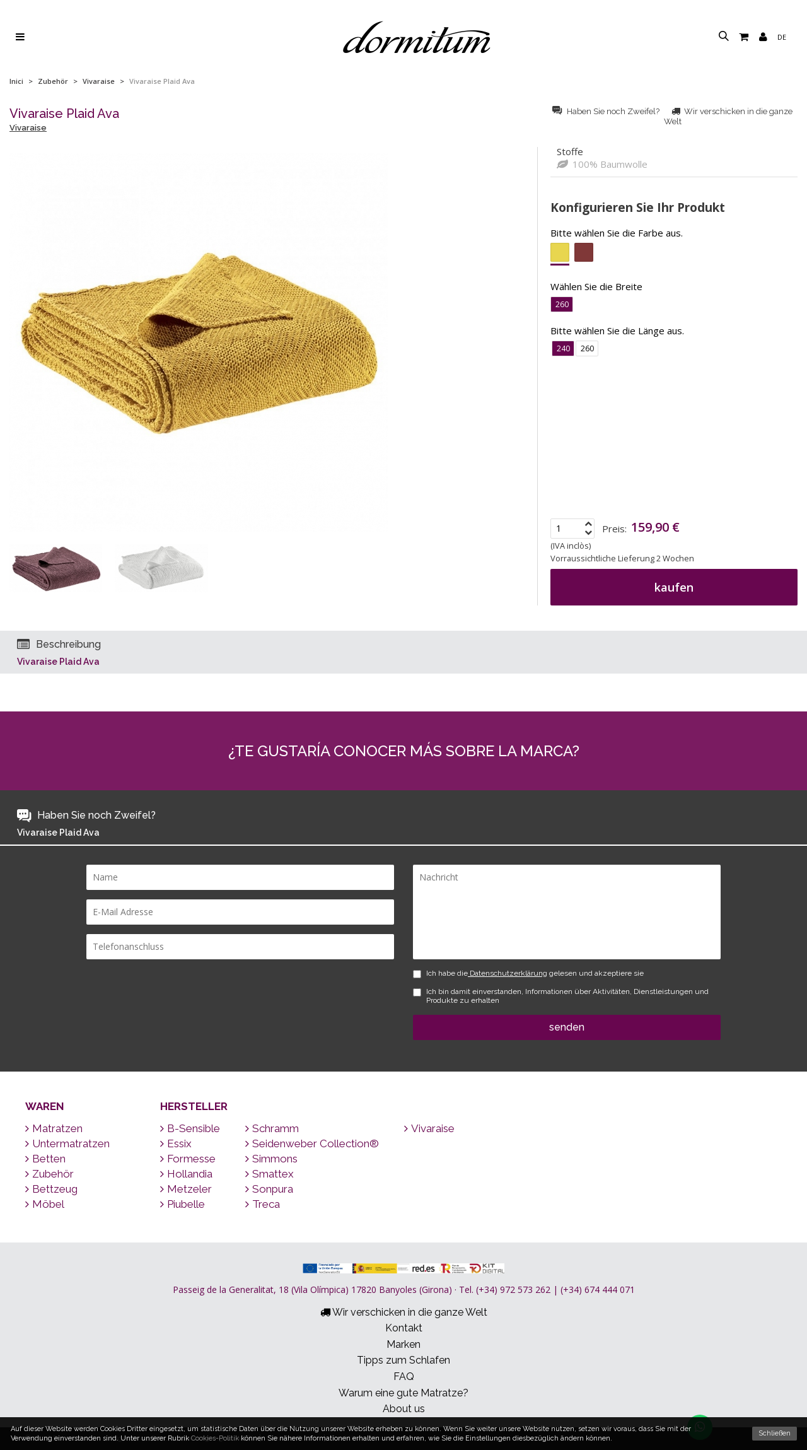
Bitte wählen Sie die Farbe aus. (616, 232)
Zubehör (53, 81)
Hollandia (186, 1173)
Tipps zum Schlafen (403, 1360)
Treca (262, 1204)
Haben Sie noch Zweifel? (606, 111)
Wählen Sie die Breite (596, 286)
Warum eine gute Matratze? (403, 1393)
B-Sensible (190, 1128)
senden (566, 1027)
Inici (16, 81)
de (781, 37)
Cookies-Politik (215, 1438)
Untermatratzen (67, 1143)
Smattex (269, 1173)
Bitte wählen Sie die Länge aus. (617, 330)
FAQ (403, 1377)
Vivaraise (99, 81)
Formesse (188, 1158)
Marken (403, 1344)
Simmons (271, 1158)
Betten (45, 1158)
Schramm (272, 1128)
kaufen (674, 587)
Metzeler (186, 1189)
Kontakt (403, 1328)
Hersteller (194, 1106)
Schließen (774, 1433)
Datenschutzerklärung (507, 973)
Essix (176, 1143)
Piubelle (182, 1204)
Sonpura (269, 1189)
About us (404, 1409)
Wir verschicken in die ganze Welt (403, 1312)
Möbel (44, 1204)
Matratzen (54, 1128)
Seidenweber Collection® (312, 1143)
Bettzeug (51, 1189)
